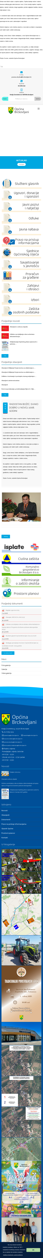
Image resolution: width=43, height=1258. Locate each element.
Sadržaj (38, 98)
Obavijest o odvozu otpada (19, 327)
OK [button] (33, 1250)
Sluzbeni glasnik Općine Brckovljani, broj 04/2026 (19, 637)
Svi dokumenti (8, 653)
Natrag (6, 536)
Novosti (4, 810)
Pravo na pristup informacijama (13, 824)
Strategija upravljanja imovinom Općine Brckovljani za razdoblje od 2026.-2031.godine (20, 645)
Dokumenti (5, 820)
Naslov (5, 98)
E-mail (22, 75)
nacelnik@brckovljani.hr (30, 735)
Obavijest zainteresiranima (10, 380)
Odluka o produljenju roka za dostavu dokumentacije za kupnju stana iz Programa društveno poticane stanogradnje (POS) (20, 628)
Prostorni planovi (8, 833)
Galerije (4, 669)
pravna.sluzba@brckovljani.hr (22, 77)
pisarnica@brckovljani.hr (11, 735)
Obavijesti (5, 815)
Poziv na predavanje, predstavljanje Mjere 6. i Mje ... (18, 389)
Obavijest (4, 385)
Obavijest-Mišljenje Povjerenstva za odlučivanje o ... (18, 368)
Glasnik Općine (7, 829)
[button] (13, 1254)
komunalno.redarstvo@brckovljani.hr (15, 745)
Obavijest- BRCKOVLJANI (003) (13, 618)
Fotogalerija (6, 665)
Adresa (21, 92)
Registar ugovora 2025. (11, 611)
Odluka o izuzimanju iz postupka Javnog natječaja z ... (18, 376)
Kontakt (4, 838)
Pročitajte (21, 164)
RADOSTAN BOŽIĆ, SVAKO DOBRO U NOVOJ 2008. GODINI (23, 407)
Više (5, 356)
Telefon (21, 83)
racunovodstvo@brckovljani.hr (13, 738)
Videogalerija (6, 673)
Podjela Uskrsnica (15, 772)
